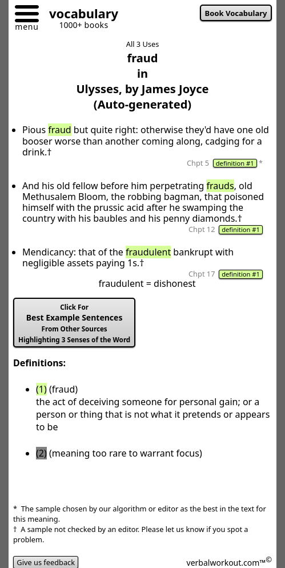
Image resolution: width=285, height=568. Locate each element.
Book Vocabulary (236, 13)
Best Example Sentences (74, 323)
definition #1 (235, 163)
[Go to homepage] (79, 15)
